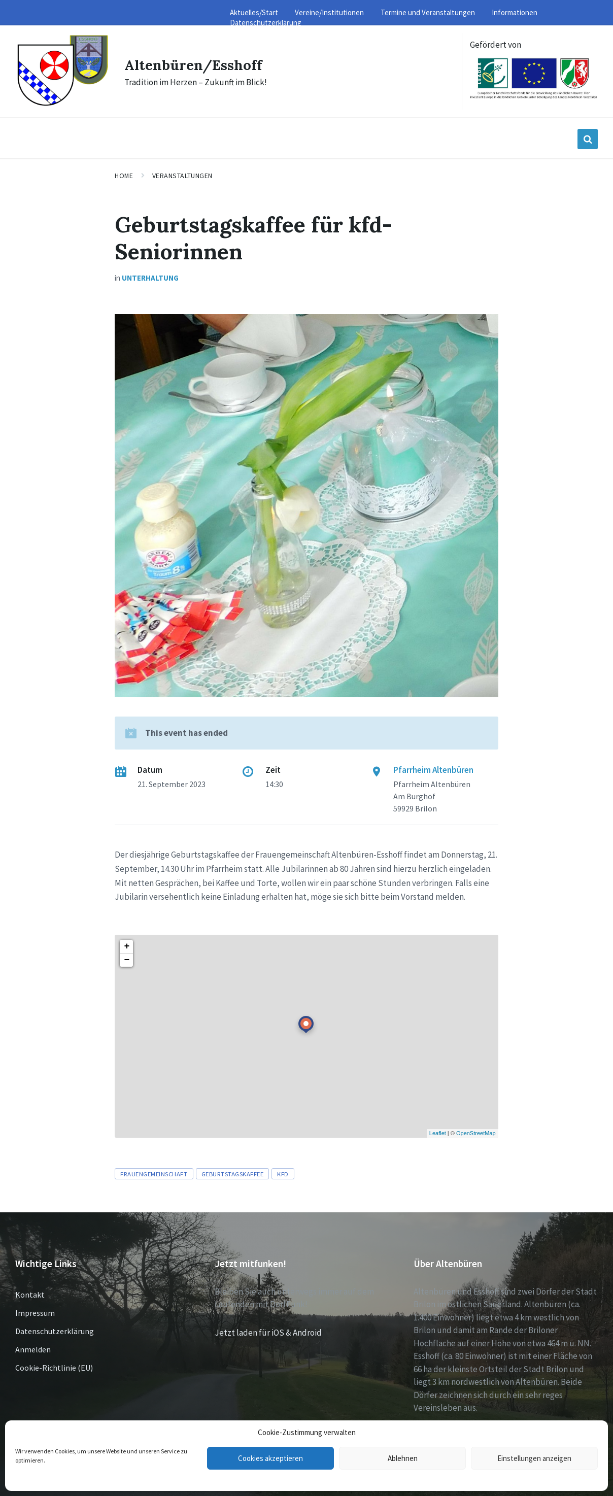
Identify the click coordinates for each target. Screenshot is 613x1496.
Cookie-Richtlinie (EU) (54, 1368)
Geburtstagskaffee (232, 1174)
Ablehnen (403, 1458)
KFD (283, 1174)
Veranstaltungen (182, 175)
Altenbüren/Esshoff (198, 64)
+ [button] (126, 946)
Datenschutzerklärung (54, 1331)
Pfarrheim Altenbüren (433, 769)
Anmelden (33, 1349)
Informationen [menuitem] (514, 12)
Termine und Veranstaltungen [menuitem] (428, 12)
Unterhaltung (150, 278)
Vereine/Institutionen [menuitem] (329, 12)
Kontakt (30, 1294)
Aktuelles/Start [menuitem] (254, 12)
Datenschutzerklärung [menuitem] (265, 22)
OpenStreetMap (476, 1133)
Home (124, 175)
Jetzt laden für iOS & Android (268, 1332)
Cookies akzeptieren (270, 1458)
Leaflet (437, 1133)
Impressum (35, 1313)
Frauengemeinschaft (153, 1174)
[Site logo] (62, 104)
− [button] (126, 960)
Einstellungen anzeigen (534, 1458)
